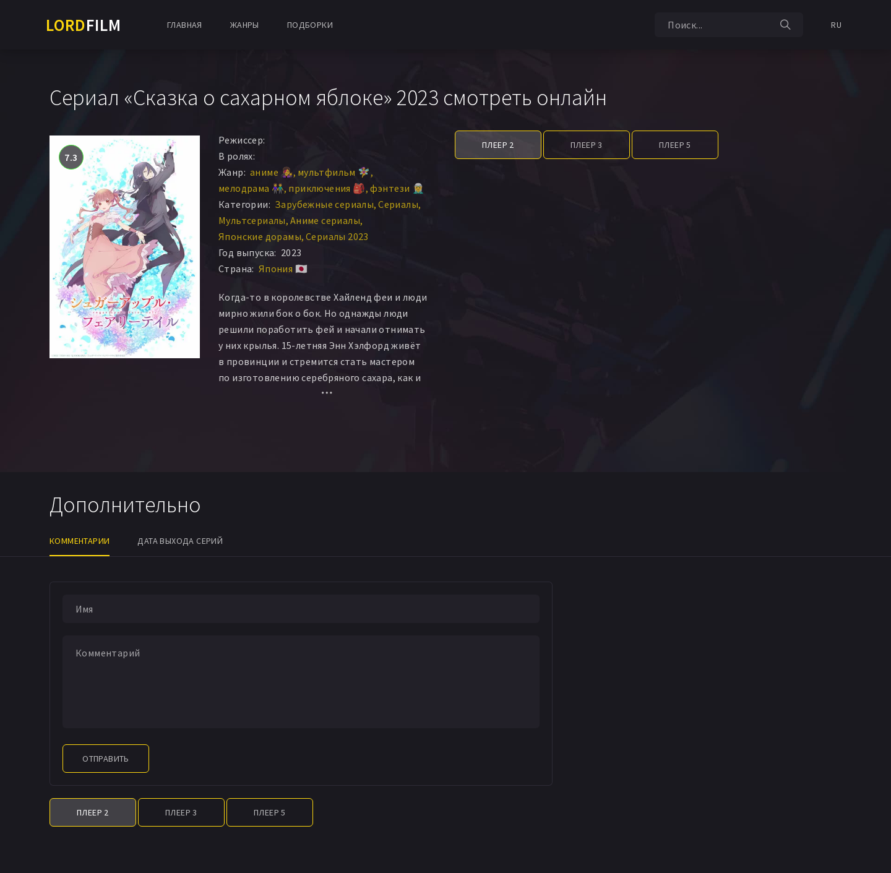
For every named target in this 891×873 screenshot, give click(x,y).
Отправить (105, 758)
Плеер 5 (675, 144)
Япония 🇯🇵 (283, 268)
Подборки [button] (310, 24)
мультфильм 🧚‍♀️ (334, 172)
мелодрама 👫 (251, 188)
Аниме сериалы (325, 220)
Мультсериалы (252, 220)
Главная (184, 24)
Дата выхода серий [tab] (180, 540)
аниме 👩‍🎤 (271, 172)
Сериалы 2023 (337, 236)
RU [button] (836, 24)
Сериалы (398, 204)
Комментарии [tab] (80, 540)
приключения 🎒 (326, 188)
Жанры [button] (244, 24)
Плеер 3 (586, 144)
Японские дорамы (259, 236)
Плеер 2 (498, 144)
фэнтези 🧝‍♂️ (397, 188)
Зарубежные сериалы (324, 204)
